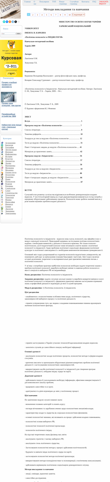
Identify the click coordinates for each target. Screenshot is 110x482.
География (9, 147)
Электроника (10, 213)
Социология (10, 188)
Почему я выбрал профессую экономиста (9, 84)
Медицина (9, 168)
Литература (10, 161)
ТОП (54, 2)
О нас (35, 3)
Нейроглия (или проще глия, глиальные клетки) (11, 127)
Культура (9, 159)
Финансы (9, 204)
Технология (10, 195)
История (8, 156)
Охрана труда (10, 172)
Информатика (11, 154)
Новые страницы (63, 3)
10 (70, 15)
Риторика (9, 186)
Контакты (85, 2)
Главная (27, 2)
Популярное (44, 2)
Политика (9, 177)
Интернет (9, 152)
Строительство (11, 193)
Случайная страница (74, 3)
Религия (8, 184)
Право (7, 179)
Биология (9, 145)
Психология (10, 181)
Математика (10, 165)
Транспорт (9, 197)
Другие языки (11, 150)
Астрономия (10, 143)
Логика (8, 163)
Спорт (7, 191)
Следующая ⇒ (78, 14)
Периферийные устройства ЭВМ (9, 115)
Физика (8, 200)
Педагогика (10, 175)
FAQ (94, 2)
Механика (9, 170)
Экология (9, 209)
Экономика (9, 211)
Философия (10, 202)
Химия (8, 206)
